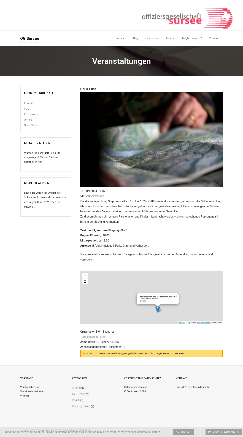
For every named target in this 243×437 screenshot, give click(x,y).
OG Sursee (78, 394)
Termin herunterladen (93, 336)
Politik (76, 400)
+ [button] (85, 275)
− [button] (85, 281)
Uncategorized (81, 406)
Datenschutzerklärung (135, 387)
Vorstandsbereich (29, 387)
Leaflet (182, 323)
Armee (28, 119)
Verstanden (183, 431)
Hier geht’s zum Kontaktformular (193, 387)
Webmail (24, 395)
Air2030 (77, 387)
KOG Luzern (31, 114)
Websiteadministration (32, 391)
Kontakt (28, 103)
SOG (26, 108)
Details (143, 301)
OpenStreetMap (204, 323)
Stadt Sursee (31, 125)
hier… (41, 162)
